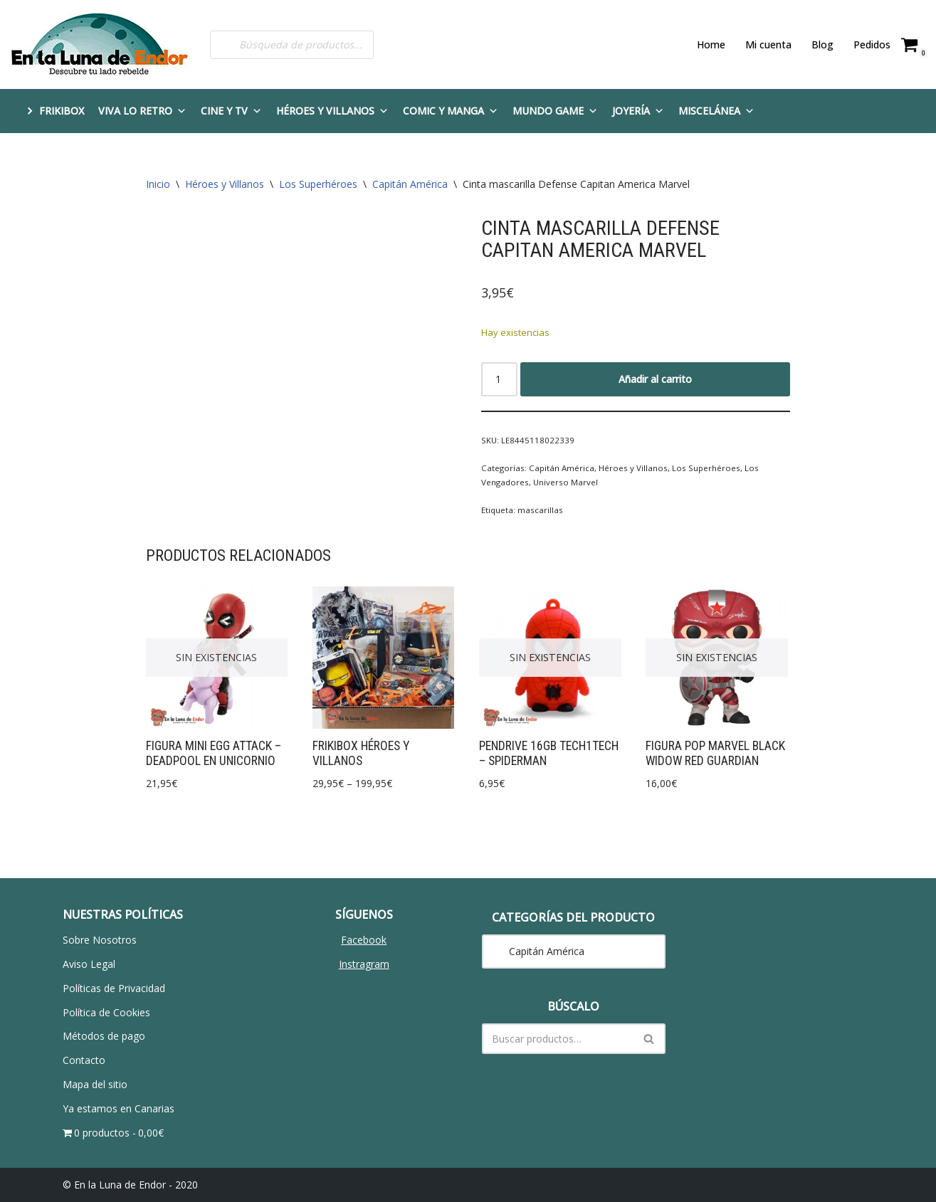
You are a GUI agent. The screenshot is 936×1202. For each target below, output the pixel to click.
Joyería (638, 110)
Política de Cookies (106, 1011)
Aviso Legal (89, 964)
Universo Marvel (563, 481)
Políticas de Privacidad (114, 988)
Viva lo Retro (142, 110)
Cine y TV (231, 110)
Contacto (84, 1060)
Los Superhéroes (318, 184)
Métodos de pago (104, 1036)
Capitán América (410, 184)
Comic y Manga (450, 110)
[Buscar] (558, 1038)
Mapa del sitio (95, 1084)
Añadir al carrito (655, 378)
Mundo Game (555, 110)
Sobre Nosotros (100, 940)
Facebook (364, 940)
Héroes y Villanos (332, 110)
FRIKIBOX (61, 110)
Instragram (364, 964)
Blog (822, 44)
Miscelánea (716, 110)
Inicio (158, 184)
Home (711, 44)
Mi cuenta (768, 44)
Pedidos (871, 44)
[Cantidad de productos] (499, 379)
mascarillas (538, 509)
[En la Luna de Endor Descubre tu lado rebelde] (100, 44)
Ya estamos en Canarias (118, 1108)
